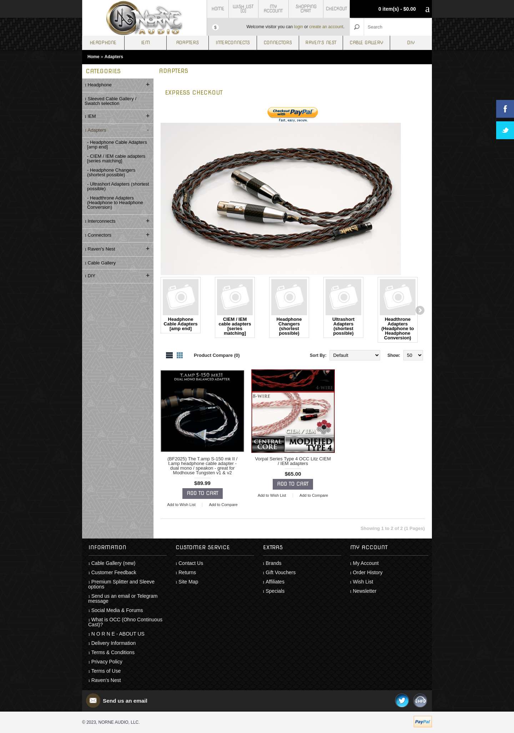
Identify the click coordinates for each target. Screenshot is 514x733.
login (298, 26)
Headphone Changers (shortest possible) (289, 307)
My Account (273, 9)
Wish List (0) (243, 9)
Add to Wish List (181, 505)
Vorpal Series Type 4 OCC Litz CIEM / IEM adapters (293, 461)
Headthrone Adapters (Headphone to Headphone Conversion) (397, 309)
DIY (411, 42)
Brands (273, 563)
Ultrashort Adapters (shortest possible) (343, 307)
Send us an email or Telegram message (122, 598)
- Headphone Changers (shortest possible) (111, 172)
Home (218, 8)
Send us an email (126, 701)
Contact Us (190, 563)
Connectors (278, 42)
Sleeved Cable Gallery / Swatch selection (110, 101)
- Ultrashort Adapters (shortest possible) (118, 186)
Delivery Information (113, 643)
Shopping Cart (306, 9)
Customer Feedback (113, 572)
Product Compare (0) (217, 355)
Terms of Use (106, 671)
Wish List (363, 582)
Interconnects (233, 42)
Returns (187, 572)
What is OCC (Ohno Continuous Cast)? (125, 622)
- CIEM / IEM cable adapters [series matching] (116, 158)
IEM (145, 42)
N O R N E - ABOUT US (118, 634)
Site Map (188, 582)
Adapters (187, 42)
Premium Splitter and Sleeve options (121, 584)
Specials (275, 591)
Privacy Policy (106, 661)
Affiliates (275, 582)
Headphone (103, 42)
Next (419, 310)
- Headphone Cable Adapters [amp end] (117, 145)
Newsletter (364, 591)
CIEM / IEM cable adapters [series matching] (235, 307)
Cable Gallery (366, 42)
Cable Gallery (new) (113, 563)
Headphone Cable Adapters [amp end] (180, 305)
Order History (367, 572)
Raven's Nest (321, 42)
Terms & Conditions (113, 652)
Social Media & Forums (117, 610)
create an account (326, 26)
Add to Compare (223, 505)
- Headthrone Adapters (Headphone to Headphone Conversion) (115, 202)
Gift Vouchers (281, 572)
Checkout (336, 8)
